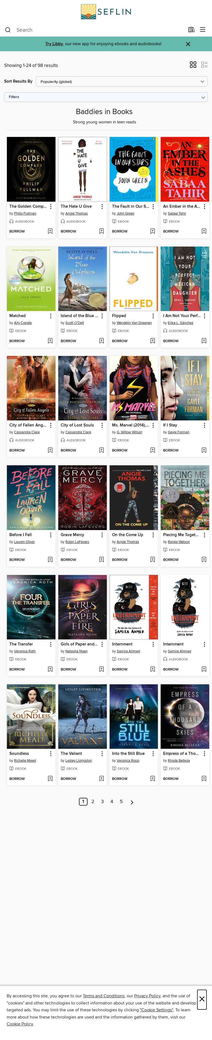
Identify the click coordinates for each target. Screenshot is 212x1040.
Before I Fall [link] (20, 535)
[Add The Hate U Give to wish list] (101, 231)
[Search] (8, 30)
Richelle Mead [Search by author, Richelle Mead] (25, 760)
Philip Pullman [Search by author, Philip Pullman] (25, 213)
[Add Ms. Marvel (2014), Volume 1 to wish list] (152, 450)
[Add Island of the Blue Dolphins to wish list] (101, 341)
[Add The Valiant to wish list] (101, 779)
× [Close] (201, 1000)
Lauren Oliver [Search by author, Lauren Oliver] (24, 542)
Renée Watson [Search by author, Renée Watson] (179, 542)
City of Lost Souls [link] (77, 425)
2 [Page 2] (92, 802)
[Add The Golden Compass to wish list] (50, 231)
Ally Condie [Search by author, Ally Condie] (23, 323)
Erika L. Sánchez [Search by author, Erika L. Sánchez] (180, 323)
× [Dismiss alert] (188, 44)
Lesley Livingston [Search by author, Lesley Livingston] (78, 760)
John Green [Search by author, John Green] (125, 213)
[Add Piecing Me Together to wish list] (203, 560)
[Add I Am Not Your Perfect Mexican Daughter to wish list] (203, 341)
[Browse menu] (203, 30)
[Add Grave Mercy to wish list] (101, 560)
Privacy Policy (147, 996)
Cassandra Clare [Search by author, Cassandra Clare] (27, 432)
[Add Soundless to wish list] (50, 779)
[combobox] (95, 30)
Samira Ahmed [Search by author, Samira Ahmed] (128, 651)
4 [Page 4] (111, 802)
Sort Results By (18, 81)
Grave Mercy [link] (72, 535)
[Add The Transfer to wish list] (50, 669)
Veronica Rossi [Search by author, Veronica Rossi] (128, 760)
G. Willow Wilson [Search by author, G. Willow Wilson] (129, 432)
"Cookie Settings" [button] (156, 1010)
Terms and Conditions (103, 996)
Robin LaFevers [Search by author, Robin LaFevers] (77, 542)
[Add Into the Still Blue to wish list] (152, 779)
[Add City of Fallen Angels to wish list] (50, 450)
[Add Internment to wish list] (152, 669)
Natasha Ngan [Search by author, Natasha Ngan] (76, 651)
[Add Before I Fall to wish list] (50, 560)
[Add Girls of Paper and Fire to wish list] (101, 669)
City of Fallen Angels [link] (28, 425)
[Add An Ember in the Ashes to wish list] (203, 231)
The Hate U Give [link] (76, 206)
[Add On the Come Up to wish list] (152, 560)
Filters (14, 97)
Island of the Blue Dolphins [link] (80, 316)
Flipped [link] (119, 316)
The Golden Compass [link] (28, 206)
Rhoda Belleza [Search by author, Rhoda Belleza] (179, 760)
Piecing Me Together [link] (182, 535)
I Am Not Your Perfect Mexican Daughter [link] (182, 316)
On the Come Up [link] (127, 535)
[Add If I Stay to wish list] (203, 450)
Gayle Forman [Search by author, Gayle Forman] (178, 432)
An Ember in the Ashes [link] (182, 206)
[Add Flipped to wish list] (152, 341)
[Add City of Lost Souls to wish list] (101, 450)
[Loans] (191, 30)
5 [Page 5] (121, 802)
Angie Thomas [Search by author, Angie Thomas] (76, 213)
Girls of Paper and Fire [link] (80, 644)
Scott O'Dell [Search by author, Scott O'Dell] (74, 323)
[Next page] (132, 801)
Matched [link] (17, 316)
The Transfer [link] (21, 644)
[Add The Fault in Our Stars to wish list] (152, 231)
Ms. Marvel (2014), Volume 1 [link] (131, 425)
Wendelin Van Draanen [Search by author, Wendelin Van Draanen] (134, 323)
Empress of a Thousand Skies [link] (182, 753)
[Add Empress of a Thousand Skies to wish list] (203, 779)
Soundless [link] (19, 753)
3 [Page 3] (102, 802)
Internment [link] (122, 644)
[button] (193, 66)
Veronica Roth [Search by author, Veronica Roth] (25, 651)
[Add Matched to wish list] (50, 341)
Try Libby (54, 44)
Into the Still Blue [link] (128, 753)
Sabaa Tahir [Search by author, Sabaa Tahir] (177, 213)
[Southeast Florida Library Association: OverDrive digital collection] (106, 12)
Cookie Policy (20, 1024)
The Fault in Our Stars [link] (131, 206)
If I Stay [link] (170, 425)
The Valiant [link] (71, 753)
